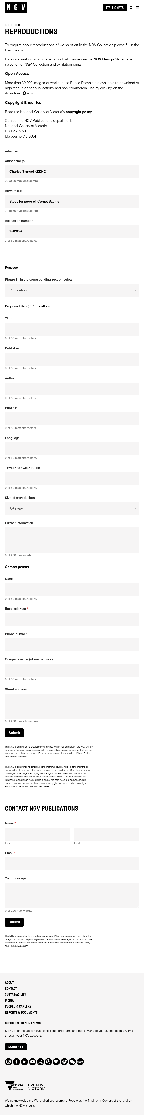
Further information (19, 523)
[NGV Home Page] (16, 7)
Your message (15, 878)
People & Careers (18, 1006)
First (8, 843)
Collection (12, 25)
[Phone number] (72, 644)
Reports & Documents (21, 1012)
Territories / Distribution (22, 468)
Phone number (16, 634)
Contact (11, 988)
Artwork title (14, 191)
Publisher (12, 348)
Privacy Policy (83, 753)
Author (10, 378)
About (9, 982)
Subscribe (15, 1047)
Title (8, 318)
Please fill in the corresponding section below (38, 279)
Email (10, 853)
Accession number (18, 221)
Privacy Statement (19, 756)
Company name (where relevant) (29, 659)
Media (9, 1000)
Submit (14, 733)
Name (9, 579)
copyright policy (79, 112)
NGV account (32, 1035)
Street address (16, 689)
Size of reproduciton (20, 498)
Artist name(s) (15, 161)
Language (12, 438)
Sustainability (15, 994)
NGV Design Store (108, 59)
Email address (16, 609)
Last (77, 843)
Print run (11, 408)
